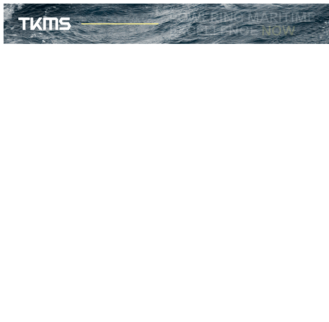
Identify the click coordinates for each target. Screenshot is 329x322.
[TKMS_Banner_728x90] (166, 41)
